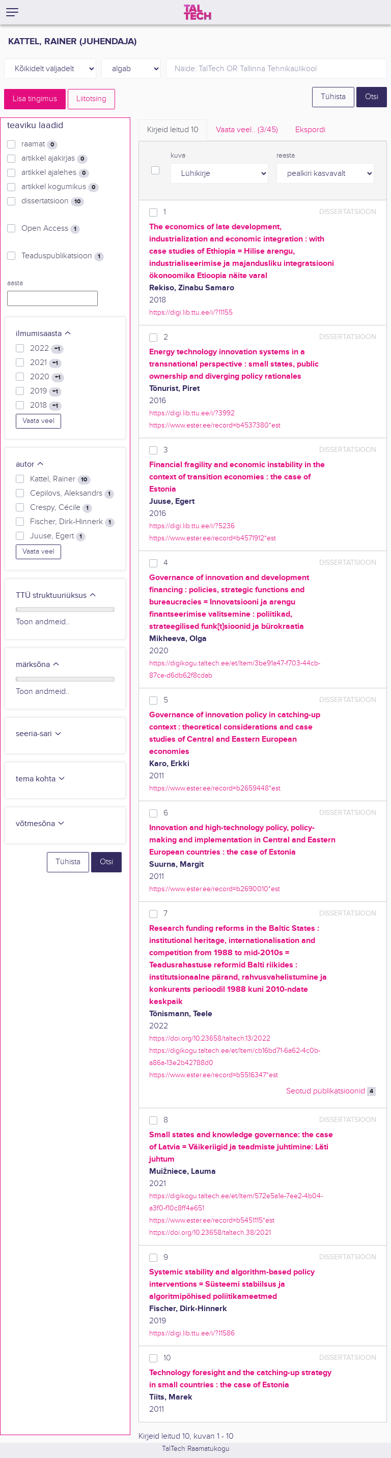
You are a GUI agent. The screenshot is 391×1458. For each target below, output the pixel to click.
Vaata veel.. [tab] (247, 130)
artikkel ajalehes (55, 173)
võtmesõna (40, 824)
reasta (285, 155)
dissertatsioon (52, 201)
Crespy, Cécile (61, 508)
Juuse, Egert (58, 536)
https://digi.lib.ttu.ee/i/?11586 (192, 1333)
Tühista (333, 97)
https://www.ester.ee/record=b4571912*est (212, 538)
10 (167, 1358)
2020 (47, 377)
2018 (46, 406)
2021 (46, 363)
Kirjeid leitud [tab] (173, 130)
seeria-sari (39, 734)
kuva (178, 155)
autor (30, 464)
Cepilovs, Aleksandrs (72, 494)
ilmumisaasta (44, 334)
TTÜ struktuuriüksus (56, 595)
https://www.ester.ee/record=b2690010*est (214, 889)
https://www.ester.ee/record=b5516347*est (213, 1075)
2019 (46, 391)
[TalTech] (197, 12)
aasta (15, 283)
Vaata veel (38, 421)
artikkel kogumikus (60, 187)
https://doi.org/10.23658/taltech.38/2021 (210, 1232)
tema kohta (41, 779)
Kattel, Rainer (60, 479)
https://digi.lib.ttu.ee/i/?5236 (192, 526)
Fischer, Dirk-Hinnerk (72, 522)
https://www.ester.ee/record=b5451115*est (211, 1220)
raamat (39, 144)
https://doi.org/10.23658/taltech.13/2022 (209, 1038)
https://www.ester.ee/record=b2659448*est (215, 788)
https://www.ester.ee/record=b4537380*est (215, 425)
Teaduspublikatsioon (62, 256)
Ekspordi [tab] (310, 130)
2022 (47, 349)
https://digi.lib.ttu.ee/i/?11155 (191, 312)
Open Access (50, 229)
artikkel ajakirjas (54, 159)
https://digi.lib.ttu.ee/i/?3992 (192, 413)
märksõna (38, 665)
